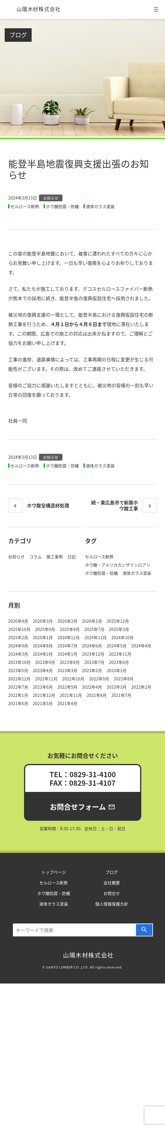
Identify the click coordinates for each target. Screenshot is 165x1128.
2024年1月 (67, 654)
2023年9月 (45, 662)
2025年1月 (43, 637)
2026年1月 (92, 621)
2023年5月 (18, 670)
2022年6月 (43, 687)
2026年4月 (18, 621)
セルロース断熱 (25, 206)
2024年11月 (95, 637)
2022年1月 (18, 695)
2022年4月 (92, 687)
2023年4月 (43, 670)
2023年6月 (119, 662)
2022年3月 (117, 687)
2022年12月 (19, 679)
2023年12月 (93, 654)
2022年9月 (99, 679)
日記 (71, 556)
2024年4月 (141, 646)
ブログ (18, 35)
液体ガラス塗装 (100, 206)
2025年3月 (119, 629)
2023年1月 (117, 670)
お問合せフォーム (82, 806)
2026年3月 (43, 621)
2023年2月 (92, 670)
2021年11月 (71, 695)
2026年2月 (67, 621)
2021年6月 (18, 703)
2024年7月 (67, 646)
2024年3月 (18, 654)
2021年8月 (97, 695)
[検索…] (74, 929)
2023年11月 (120, 654)
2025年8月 (70, 629)
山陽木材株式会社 (38, 9)
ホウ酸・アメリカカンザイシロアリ (117, 565)
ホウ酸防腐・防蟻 (62, 206)
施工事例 (54, 556)
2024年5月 (117, 646)
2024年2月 (43, 654)
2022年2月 (141, 687)
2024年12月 (68, 637)
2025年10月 (19, 629)
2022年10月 (73, 679)
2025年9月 (45, 629)
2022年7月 (18, 687)
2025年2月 (18, 637)
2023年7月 (94, 662)
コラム (35, 556)
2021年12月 (44, 695)
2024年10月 (122, 637)
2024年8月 (43, 646)
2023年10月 (19, 662)
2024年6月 (92, 646)
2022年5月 (67, 687)
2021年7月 (121, 695)
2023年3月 (67, 670)
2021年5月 (43, 703)
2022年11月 (46, 679)
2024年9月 (18, 646)
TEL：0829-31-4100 (83, 774)
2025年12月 (118, 621)
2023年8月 (70, 662)
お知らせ (50, 198)
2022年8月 (124, 679)
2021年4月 (67, 703)
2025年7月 (94, 629)
